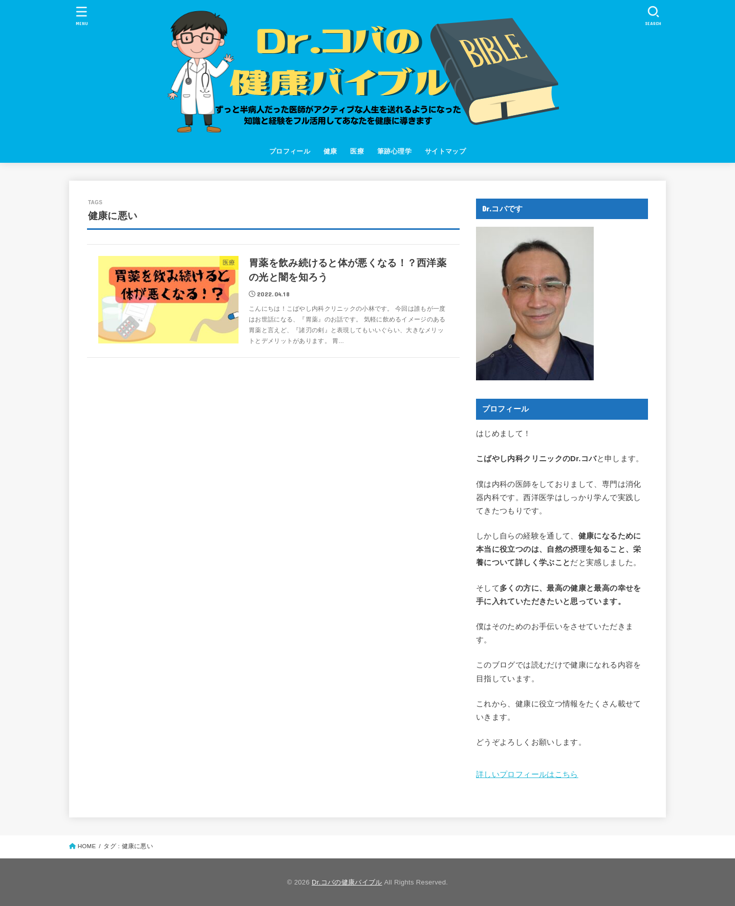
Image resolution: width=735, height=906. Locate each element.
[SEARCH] (653, 15)
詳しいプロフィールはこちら (527, 774)
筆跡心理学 (394, 151)
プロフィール (289, 151)
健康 (330, 151)
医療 (357, 151)
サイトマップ (445, 151)
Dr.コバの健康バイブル (347, 882)
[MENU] (82, 15)
